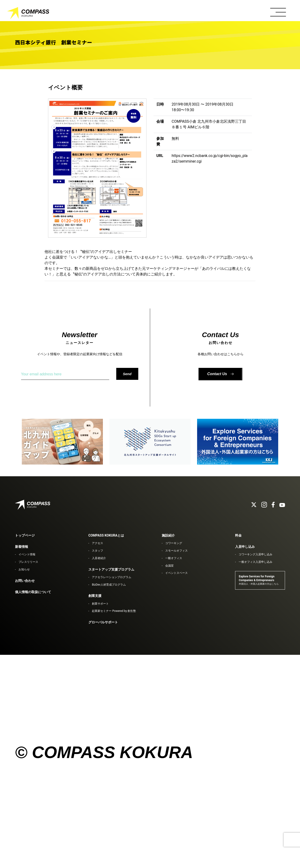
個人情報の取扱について (33, 592)
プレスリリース (28, 562)
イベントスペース (176, 573)
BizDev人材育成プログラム (109, 584)
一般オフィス (173, 558)
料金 (238, 535)
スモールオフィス (176, 550)
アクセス (97, 543)
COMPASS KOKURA (28, 14)
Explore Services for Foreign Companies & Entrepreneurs (259, 580)
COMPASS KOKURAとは (106, 535)
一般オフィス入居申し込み (255, 562)
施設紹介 (168, 535)
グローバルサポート (103, 622)
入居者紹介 (99, 558)
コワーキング (173, 543)
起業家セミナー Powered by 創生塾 (114, 611)
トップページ (25, 535)
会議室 (169, 565)
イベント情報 (27, 554)
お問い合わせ (25, 581)
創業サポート (100, 603)
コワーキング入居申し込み (255, 554)
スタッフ (97, 550)
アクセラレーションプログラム (111, 577)
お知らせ (24, 569)
